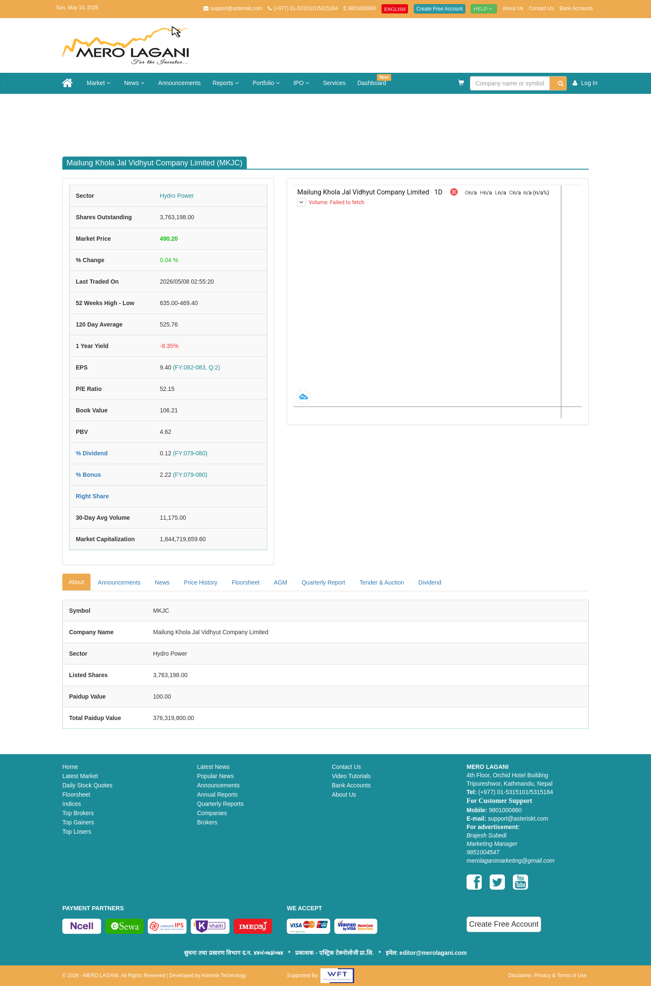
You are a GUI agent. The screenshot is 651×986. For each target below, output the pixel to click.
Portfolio (267, 83)
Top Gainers (78, 822)
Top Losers (76, 831)
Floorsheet (245, 582)
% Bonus (88, 474)
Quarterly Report (323, 582)
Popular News (215, 776)
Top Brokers (78, 813)
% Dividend (91, 453)
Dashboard (374, 80)
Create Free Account (439, 9)
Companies (212, 813)
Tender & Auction (382, 582)
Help (483, 8)
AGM (280, 582)
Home (70, 766)
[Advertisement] (332, 121)
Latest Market (80, 776)
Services (334, 83)
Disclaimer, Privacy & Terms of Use (547, 975)
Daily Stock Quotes (87, 785)
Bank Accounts (576, 8)
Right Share (92, 496)
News (135, 83)
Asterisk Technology (223, 975)
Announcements (179, 83)
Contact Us (541, 8)
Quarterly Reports (220, 803)
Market (99, 83)
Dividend (430, 582)
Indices (71, 803)
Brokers (207, 822)
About (76, 582)
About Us (512, 8)
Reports (227, 83)
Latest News (213, 766)
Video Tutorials (351, 776)
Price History (200, 582)
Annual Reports (217, 794)
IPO (302, 83)
